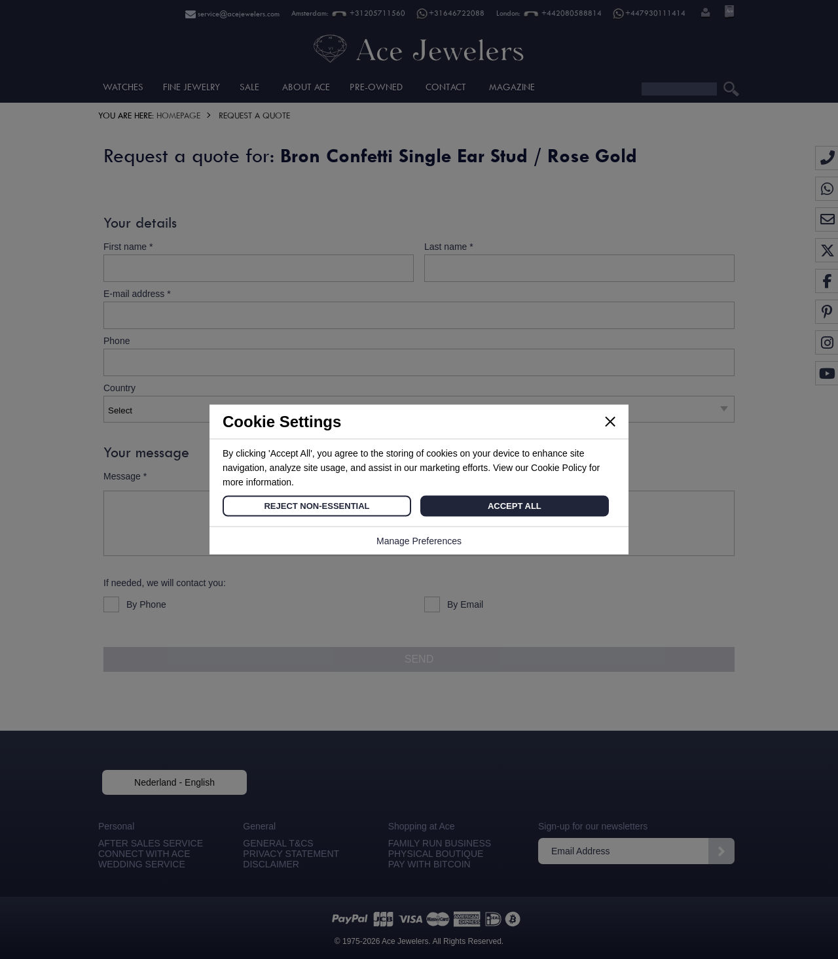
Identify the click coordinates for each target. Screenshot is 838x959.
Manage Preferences (419, 541)
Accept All (514, 506)
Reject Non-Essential (316, 506)
